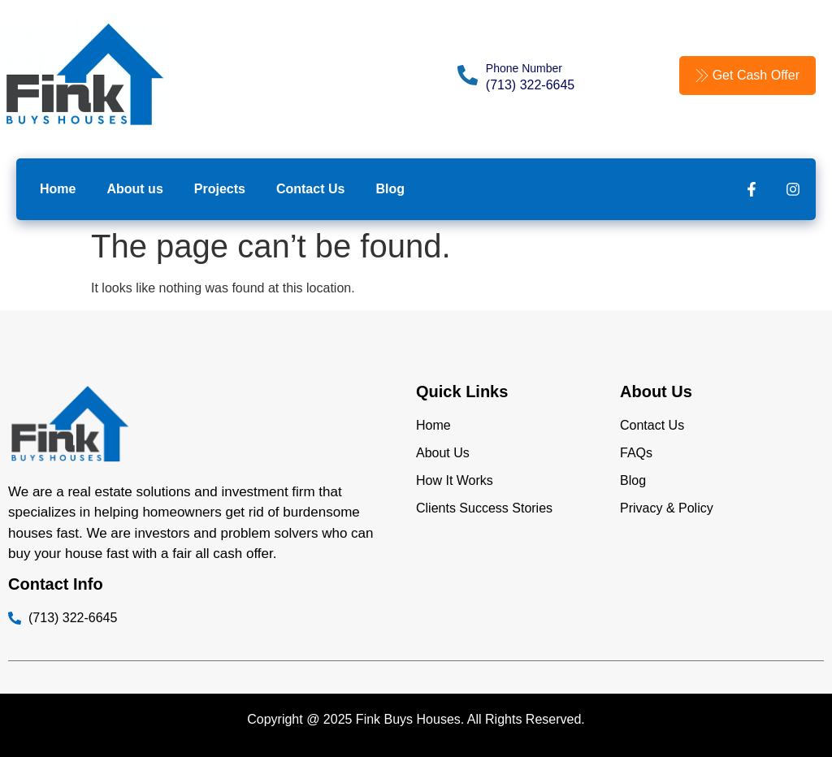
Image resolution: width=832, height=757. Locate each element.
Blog (390, 189)
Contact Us (310, 189)
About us (134, 189)
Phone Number (524, 68)
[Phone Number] (467, 75)
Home (58, 189)
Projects (219, 189)
